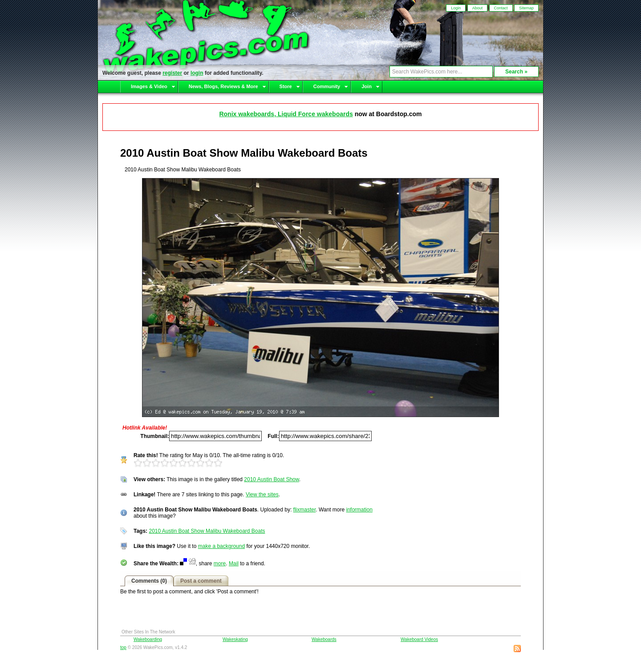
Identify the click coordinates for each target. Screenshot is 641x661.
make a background (221, 546)
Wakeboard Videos (419, 639)
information (359, 510)
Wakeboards (324, 639)
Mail (234, 563)
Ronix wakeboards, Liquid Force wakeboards (286, 114)
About (477, 8)
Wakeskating (235, 639)
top (123, 647)
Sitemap (526, 8)
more (220, 563)
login (197, 73)
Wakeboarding (148, 639)
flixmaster (304, 510)
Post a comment (201, 581)
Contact (501, 8)
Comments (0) (149, 581)
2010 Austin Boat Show (271, 479)
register (172, 73)
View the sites (262, 494)
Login (456, 8)
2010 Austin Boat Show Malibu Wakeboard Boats (207, 531)
